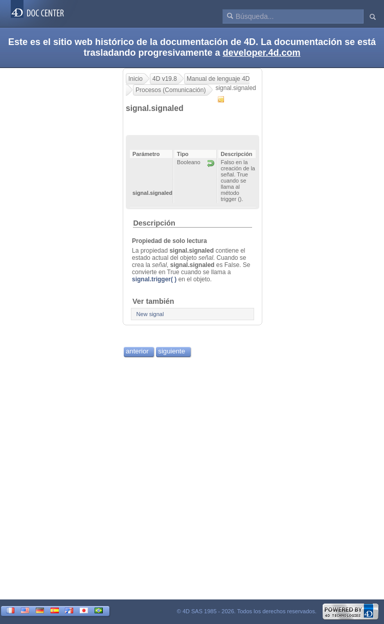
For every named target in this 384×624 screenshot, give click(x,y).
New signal (150, 314)
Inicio (135, 78)
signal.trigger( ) (154, 279)
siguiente (171, 351)
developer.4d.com (262, 53)
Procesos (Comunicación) (170, 90)
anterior (137, 351)
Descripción (154, 223)
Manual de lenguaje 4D (218, 78)
